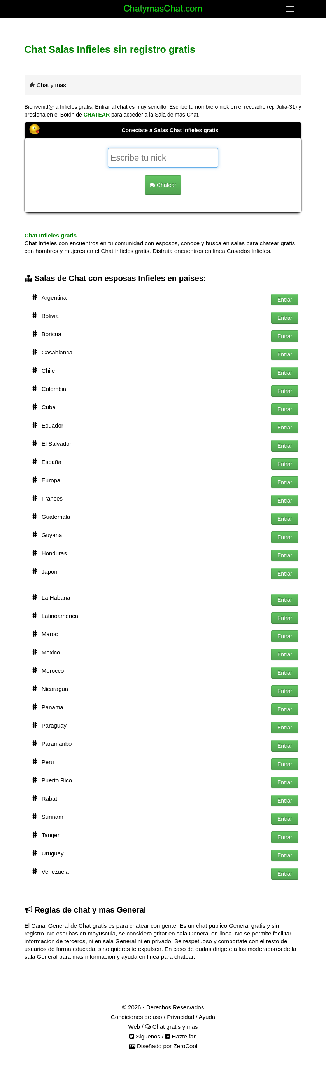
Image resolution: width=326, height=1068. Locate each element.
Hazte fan (180, 1036)
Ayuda (207, 1017)
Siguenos (144, 1036)
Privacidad (180, 1017)
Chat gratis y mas (171, 1026)
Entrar (284, 300)
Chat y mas (51, 85)
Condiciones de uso (136, 1017)
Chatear (163, 185)
